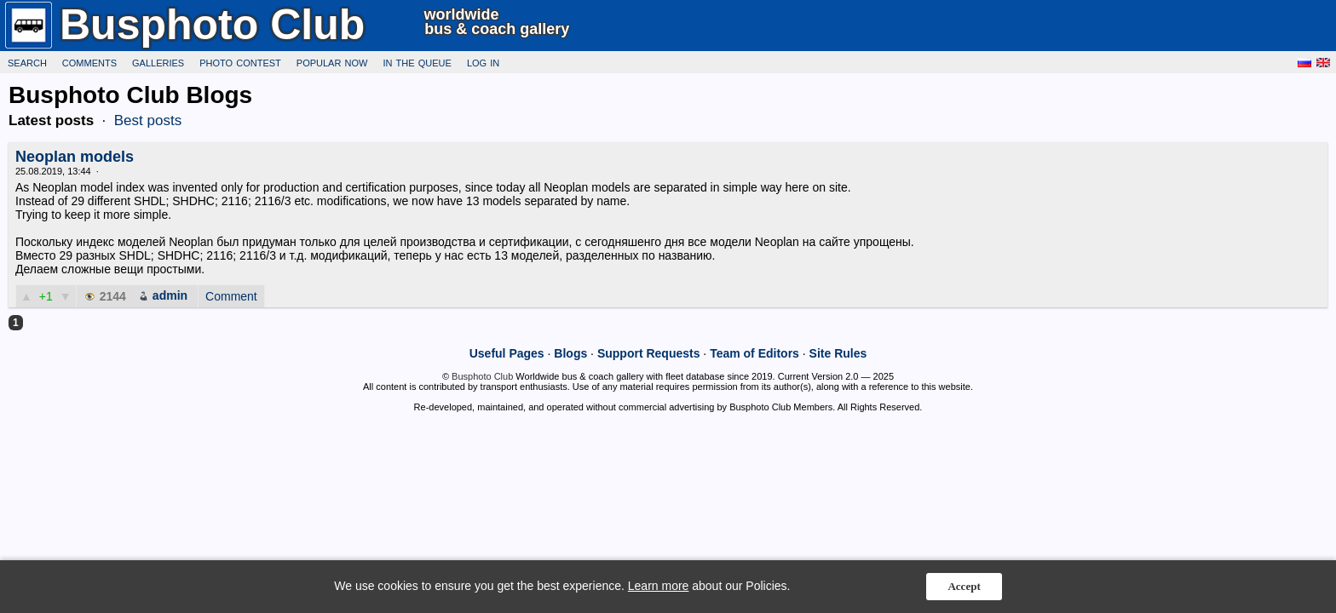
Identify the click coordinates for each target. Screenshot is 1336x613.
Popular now (332, 61)
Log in (483, 61)
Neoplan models (74, 156)
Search (27, 61)
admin (170, 295)
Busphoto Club (482, 376)
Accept (963, 586)
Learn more (658, 586)
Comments (89, 61)
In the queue (417, 61)
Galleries (158, 61)
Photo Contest (240, 61)
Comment (231, 296)
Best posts (147, 120)
